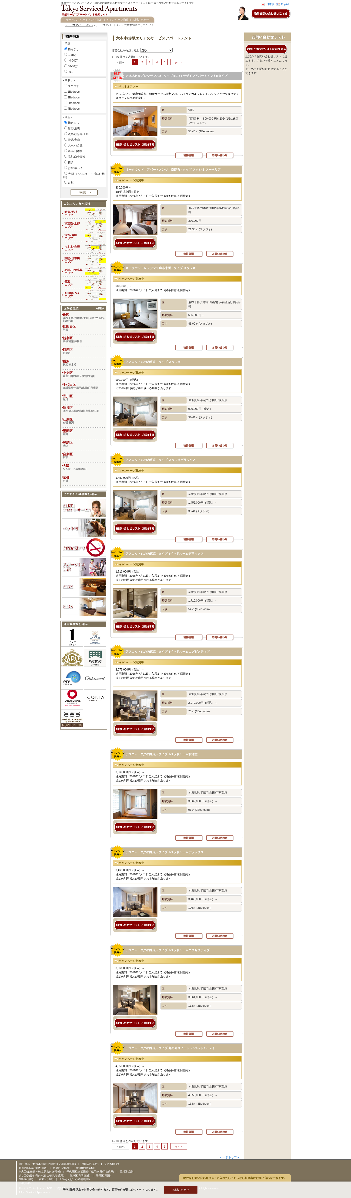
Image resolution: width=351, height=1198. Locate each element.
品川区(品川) (127, 1171)
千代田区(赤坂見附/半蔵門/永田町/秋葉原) (91, 1171)
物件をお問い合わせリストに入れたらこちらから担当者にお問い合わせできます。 (235, 1178)
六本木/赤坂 (75, 145)
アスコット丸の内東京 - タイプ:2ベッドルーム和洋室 (161, 754)
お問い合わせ (140, 19)
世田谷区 (84, 328)
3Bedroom (74, 103)
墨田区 (84, 432)
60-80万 (73, 66)
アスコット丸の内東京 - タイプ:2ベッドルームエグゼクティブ (168, 950)
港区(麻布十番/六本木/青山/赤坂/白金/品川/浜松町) (48, 1163)
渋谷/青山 (74, 139)
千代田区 (84, 386)
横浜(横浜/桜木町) (86, 1167)
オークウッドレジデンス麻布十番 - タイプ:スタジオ (161, 268)
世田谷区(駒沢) (90, 1163)
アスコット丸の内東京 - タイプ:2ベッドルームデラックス (165, 852)
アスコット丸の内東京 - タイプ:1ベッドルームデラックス (165, 553)
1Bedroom (74, 91)
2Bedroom (74, 97)
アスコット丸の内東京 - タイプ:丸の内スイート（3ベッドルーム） (171, 1048)
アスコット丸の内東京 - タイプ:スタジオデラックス (161, 460)
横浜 (71, 162)
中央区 (84, 374)
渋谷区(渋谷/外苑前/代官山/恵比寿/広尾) (42, 1175)
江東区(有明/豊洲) (80, 1175)
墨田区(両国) (103, 1175)
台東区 (84, 455)
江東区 (84, 420)
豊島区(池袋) (26, 1179)
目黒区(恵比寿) (62, 1167)
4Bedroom (74, 108)
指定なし (73, 49)
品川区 (84, 397)
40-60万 (73, 60)
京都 (71, 182)
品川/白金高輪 (76, 156)
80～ (71, 72)
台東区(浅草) (46, 1179)
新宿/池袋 (74, 128)
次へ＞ (179, 62)
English (285, 4)
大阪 (84, 467)
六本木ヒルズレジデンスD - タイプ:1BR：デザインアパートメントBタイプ (176, 76)
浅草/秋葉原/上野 (78, 134)
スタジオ (73, 86)
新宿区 (84, 339)
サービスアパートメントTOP (84, 19)
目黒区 (84, 351)
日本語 (270, 4)
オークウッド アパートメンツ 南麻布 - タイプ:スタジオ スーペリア (173, 169)
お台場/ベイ (75, 168)
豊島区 (84, 444)
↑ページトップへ (229, 1157)
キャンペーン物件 (117, 19)
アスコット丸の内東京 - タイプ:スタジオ (153, 362)
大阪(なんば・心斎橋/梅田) (74, 1179)
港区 (84, 317)
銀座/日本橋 (75, 151)
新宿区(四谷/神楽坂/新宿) (33, 1167)
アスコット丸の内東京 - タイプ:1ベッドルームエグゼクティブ (168, 651)
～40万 (72, 55)
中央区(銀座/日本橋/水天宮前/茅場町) (40, 1171)
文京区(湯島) (111, 1163)
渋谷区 (84, 409)
